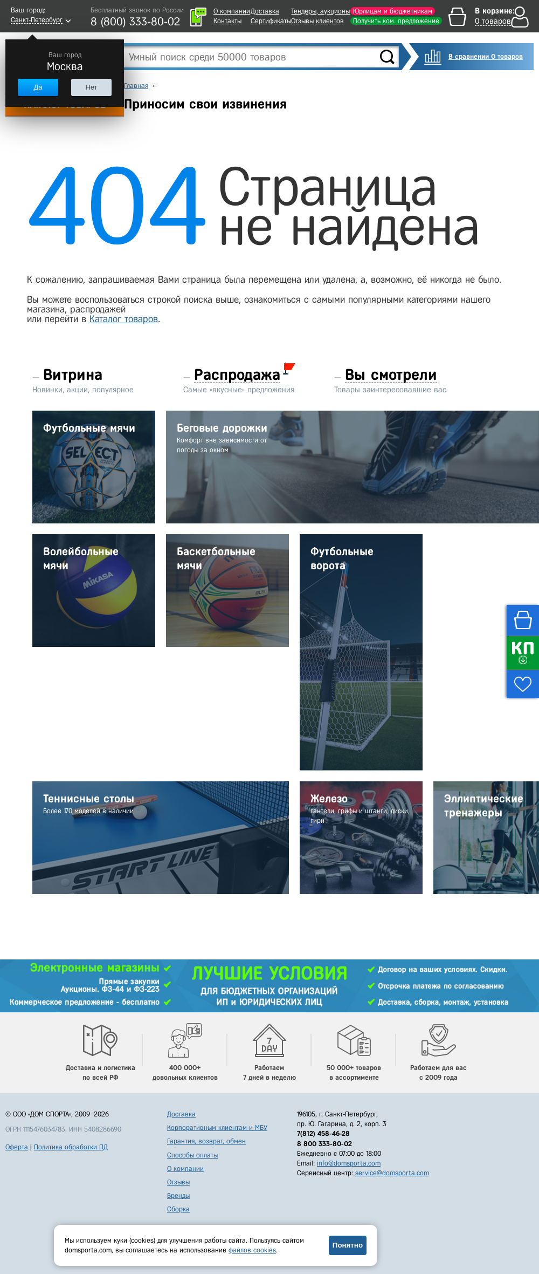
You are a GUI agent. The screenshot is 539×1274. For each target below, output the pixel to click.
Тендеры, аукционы (320, 11)
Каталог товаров (123, 319)
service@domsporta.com (392, 1172)
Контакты (227, 20)
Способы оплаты (192, 1155)
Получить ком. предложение (396, 20)
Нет (91, 87)
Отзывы (178, 1182)
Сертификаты (271, 20)
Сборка (178, 1208)
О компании (231, 11)
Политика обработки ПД (71, 1146)
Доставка (265, 11)
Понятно (348, 1245)
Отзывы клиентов (317, 20)
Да (37, 87)
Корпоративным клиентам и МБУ (217, 1127)
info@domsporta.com (349, 1163)
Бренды (178, 1195)
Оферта (16, 1146)
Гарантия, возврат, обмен (206, 1140)
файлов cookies (252, 1249)
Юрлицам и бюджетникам (392, 11)
